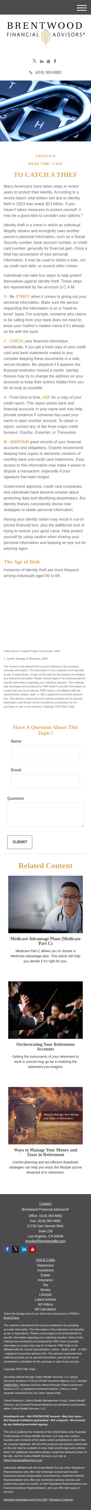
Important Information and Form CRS (26, 1499)
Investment (45, 1270)
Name (16, 741)
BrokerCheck (11, 1317)
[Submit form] (19, 842)
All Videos (45, 1304)
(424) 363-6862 (45, 72)
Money (45, 1290)
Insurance (45, 1280)
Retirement (45, 1265)
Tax (45, 1285)
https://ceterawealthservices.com (23, 1460)
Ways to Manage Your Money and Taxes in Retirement (45, 1152)
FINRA (8, 1384)
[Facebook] (55, 61)
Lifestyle (45, 1295)
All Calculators (45, 1309)
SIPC (15, 1384)
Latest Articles (45, 1299)
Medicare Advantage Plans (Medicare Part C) (45, 941)
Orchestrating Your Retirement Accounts (45, 1047)
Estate (45, 1275)
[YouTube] (48, 61)
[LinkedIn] (41, 61)
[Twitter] (34, 61)
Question (15, 798)
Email (16, 770)
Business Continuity (61, 1499)
